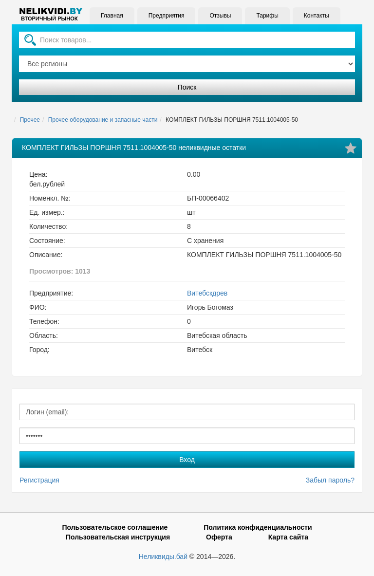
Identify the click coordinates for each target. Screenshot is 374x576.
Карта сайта (288, 537)
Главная (112, 15)
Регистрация (39, 480)
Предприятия (167, 15)
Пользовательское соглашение (115, 527)
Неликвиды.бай (163, 556)
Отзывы (220, 15)
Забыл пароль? (330, 480)
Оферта (219, 537)
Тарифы (267, 15)
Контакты (316, 15)
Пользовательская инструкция (118, 537)
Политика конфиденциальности (258, 527)
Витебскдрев (207, 293)
